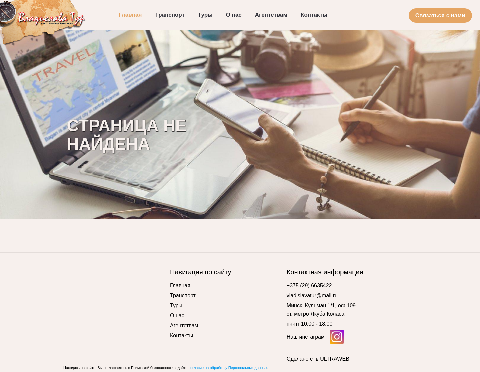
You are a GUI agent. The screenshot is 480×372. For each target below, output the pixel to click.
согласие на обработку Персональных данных (227, 368)
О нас (177, 315)
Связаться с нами (440, 15)
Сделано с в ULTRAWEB (318, 359)
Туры (176, 305)
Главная (180, 285)
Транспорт (183, 295)
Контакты (181, 335)
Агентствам (184, 325)
